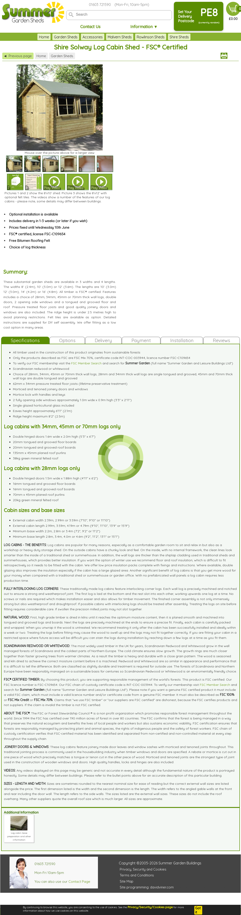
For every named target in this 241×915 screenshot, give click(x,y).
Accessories (93, 37)
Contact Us (90, 26)
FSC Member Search (86, 363)
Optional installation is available (33, 214)
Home (44, 37)
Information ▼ (144, 26)
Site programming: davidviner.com (147, 887)
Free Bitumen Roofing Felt (29, 240)
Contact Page (79, 881)
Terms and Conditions (137, 875)
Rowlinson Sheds (151, 37)
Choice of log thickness (27, 247)
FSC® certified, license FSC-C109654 (37, 234)
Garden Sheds (66, 37)
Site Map (126, 881)
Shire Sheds (179, 37)
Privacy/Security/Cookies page (150, 907)
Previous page (18, 56)
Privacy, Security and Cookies (143, 869)
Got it (198, 910)
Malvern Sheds (120, 37)
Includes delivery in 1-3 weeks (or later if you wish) (48, 221)
